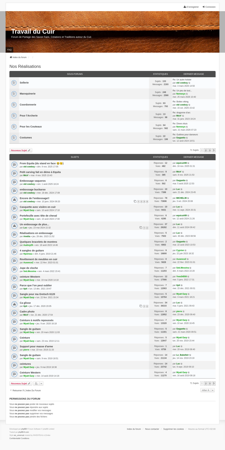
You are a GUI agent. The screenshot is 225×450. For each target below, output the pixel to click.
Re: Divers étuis (180, 123)
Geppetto (180, 138)
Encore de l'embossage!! (34, 198)
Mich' (178, 116)
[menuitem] (14, 438)
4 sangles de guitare (32, 250)
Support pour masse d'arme (36, 346)
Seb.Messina (29, 271)
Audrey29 (28, 245)
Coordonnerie (28, 104)
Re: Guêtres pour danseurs (185, 134)
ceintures (25, 363)
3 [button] (209, 150)
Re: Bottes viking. (181, 101)
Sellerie (24, 82)
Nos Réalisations (25, 66)
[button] (214, 150)
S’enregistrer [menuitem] (191, 7)
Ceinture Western (30, 372)
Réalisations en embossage (36, 233)
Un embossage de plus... (34, 224)
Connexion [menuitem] (208, 7)
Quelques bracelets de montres (38, 241)
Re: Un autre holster (182, 79)
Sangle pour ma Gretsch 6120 (37, 294)
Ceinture (25, 337)
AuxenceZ (28, 262)
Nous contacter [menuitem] (152, 429)
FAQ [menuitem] (9, 50)
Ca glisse (25, 302)
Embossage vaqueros (33, 180)
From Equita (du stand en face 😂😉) (41, 163)
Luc (178, 189)
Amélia (26, 236)
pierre (179, 311)
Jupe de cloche (29, 268)
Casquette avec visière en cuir (38, 207)
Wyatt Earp (28, 210)
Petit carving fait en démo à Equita (40, 172)
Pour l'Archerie (29, 115)
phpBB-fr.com (23, 432)
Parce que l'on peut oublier (36, 285)
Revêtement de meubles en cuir (38, 259)
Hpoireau (27, 254)
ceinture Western (30, 276)
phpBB (23, 429)
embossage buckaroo (32, 189)
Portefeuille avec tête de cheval (38, 215)
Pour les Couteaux (31, 126)
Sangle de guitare (30, 329)
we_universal (19, 435)
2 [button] (205, 150)
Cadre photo (27, 311)
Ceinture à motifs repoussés (37, 320)
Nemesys (180, 94)
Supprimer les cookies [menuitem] (173, 429)
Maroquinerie (27, 93)
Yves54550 (181, 276)
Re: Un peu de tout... (182, 90)
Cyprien (180, 250)
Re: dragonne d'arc (181, 112)
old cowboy (182, 83)
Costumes (26, 137)
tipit (25, 289)
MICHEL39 (181, 198)
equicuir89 (181, 163)
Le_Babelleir (182, 355)
